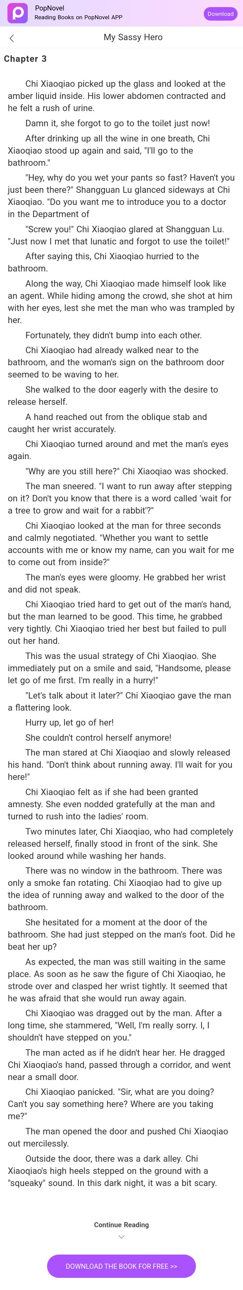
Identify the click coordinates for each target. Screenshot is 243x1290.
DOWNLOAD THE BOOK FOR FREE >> (121, 1266)
